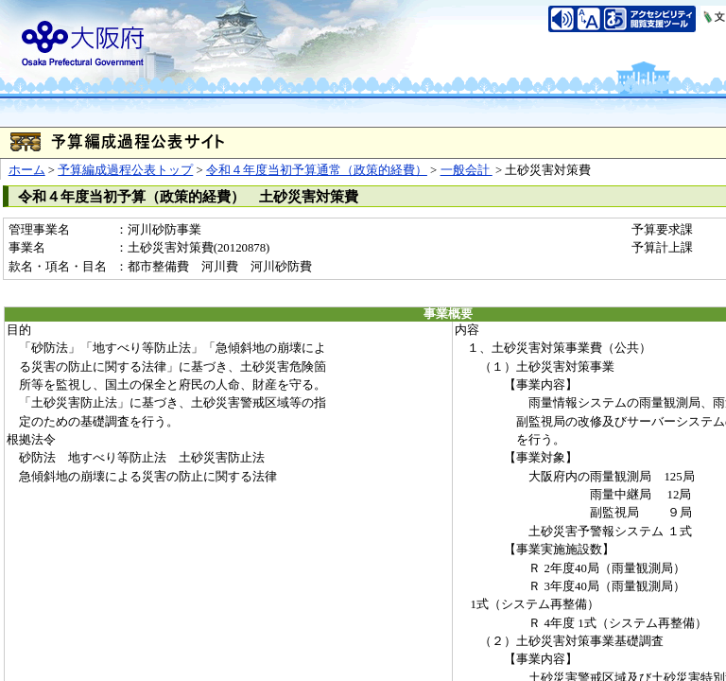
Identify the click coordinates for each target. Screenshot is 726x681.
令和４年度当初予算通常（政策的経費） (316, 170)
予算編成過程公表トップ (125, 170)
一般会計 (467, 170)
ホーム (27, 170)
